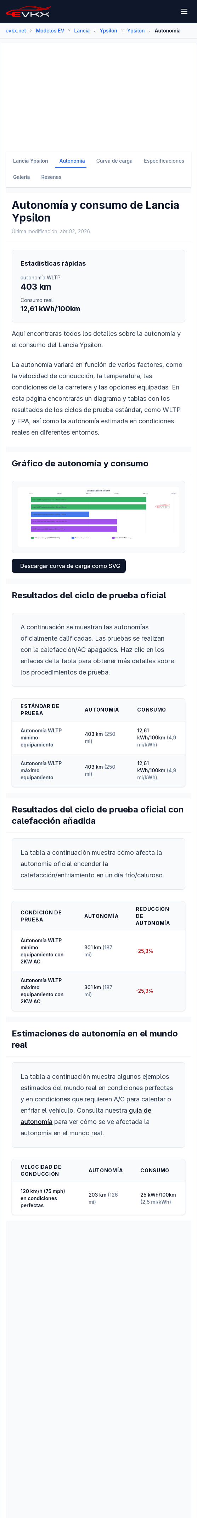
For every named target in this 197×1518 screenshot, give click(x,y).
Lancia (82, 31)
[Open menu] (184, 11)
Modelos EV (50, 31)
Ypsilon (108, 31)
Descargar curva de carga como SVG (70, 565)
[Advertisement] (98, 92)
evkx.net (16, 31)
